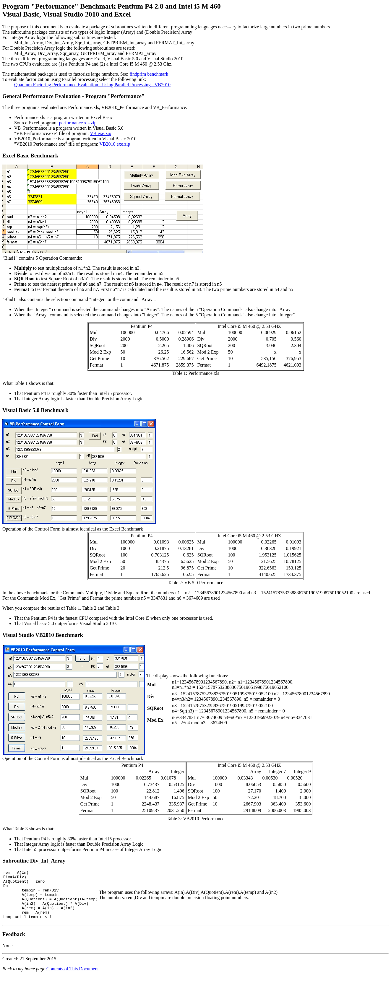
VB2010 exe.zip (114, 144)
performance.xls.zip (78, 122)
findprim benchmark (148, 74)
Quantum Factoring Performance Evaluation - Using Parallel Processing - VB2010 (92, 84)
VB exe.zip (100, 133)
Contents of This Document (72, 978)
